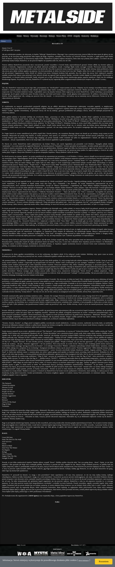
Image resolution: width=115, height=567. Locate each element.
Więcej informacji (83, 560)
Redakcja (94, 36)
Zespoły (76, 36)
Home (19, 36)
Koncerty (85, 36)
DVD (70, 36)
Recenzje (43, 36)
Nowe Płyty (61, 36)
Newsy (26, 36)
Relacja (3, 41)
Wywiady (34, 36)
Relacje (52, 36)
